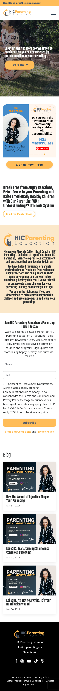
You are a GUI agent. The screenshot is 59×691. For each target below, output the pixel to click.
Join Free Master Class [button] (19, 213)
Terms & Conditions (21, 677)
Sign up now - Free (29, 164)
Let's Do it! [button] (19, 65)
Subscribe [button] (29, 423)
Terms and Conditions (17, 431)
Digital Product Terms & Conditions (24, 680)
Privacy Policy (45, 431)
